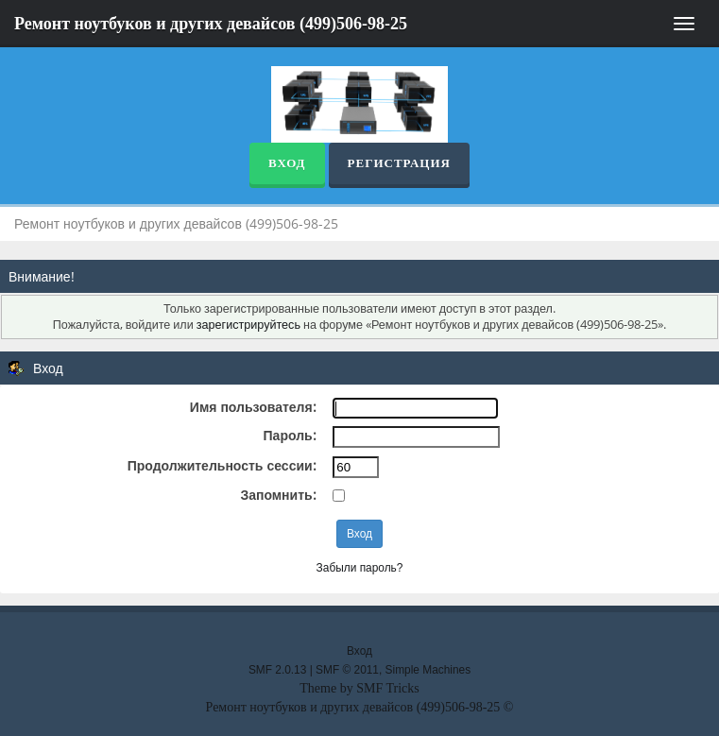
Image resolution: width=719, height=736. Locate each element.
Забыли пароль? (360, 567)
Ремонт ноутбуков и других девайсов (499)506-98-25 (210, 23)
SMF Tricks (387, 688)
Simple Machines (428, 669)
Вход (286, 163)
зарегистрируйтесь (248, 325)
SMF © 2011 (347, 669)
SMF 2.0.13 (277, 669)
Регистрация (399, 163)
